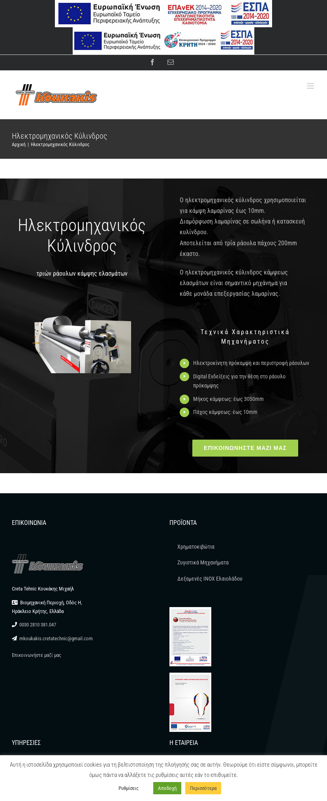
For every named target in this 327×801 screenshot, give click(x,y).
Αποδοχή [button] (167, 788)
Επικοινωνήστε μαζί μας (36, 655)
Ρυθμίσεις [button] (128, 788)
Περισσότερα (203, 788)
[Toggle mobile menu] (311, 86)
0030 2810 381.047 (37, 625)
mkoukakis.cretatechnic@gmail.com (56, 638)
